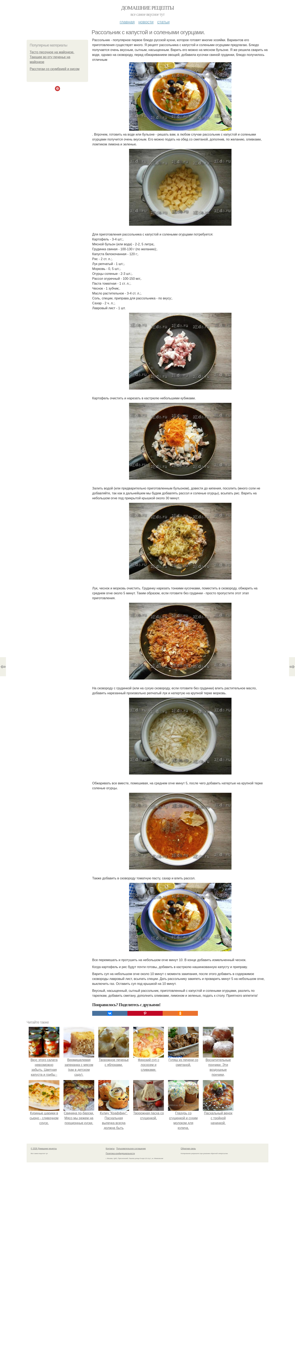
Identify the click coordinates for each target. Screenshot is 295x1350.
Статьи (163, 22)
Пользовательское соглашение (131, 1148)
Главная (127, 22)
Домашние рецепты (147, 8)
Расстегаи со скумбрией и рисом (54, 69)
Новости (145, 22)
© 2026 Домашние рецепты (44, 1148)
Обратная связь (188, 1148)
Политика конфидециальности (120, 1153)
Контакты (110, 1148)
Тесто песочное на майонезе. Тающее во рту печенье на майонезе (52, 57)
